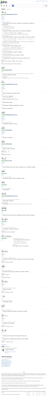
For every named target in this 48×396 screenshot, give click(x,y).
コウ (7, 352)
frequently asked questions (18, 374)
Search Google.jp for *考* (6, 363)
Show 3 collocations (3, 88)
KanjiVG (16, 388)
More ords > (4, 344)
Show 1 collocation (3, 118)
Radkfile (17, 377)
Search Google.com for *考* (7, 362)
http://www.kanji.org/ (4, 386)
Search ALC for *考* (5, 359)
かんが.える (9, 351)
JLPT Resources (16, 394)
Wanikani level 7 (15, 84)
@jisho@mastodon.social (31, 373)
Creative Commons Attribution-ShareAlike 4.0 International (30, 386)
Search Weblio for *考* (6, 366)
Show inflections (3, 18)
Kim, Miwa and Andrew (13, 373)
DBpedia (12, 391)
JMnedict (13, 377)
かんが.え (14, 351)
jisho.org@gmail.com (42, 373)
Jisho (3, 2)
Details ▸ (45, 21)
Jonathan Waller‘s (10, 394)
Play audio (3, 85)
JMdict (8, 377)
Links (2, 71)
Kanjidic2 (10, 377)
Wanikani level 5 (15, 14)
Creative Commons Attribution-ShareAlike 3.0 (29, 391)
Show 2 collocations (3, 132)
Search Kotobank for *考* (6, 364)
